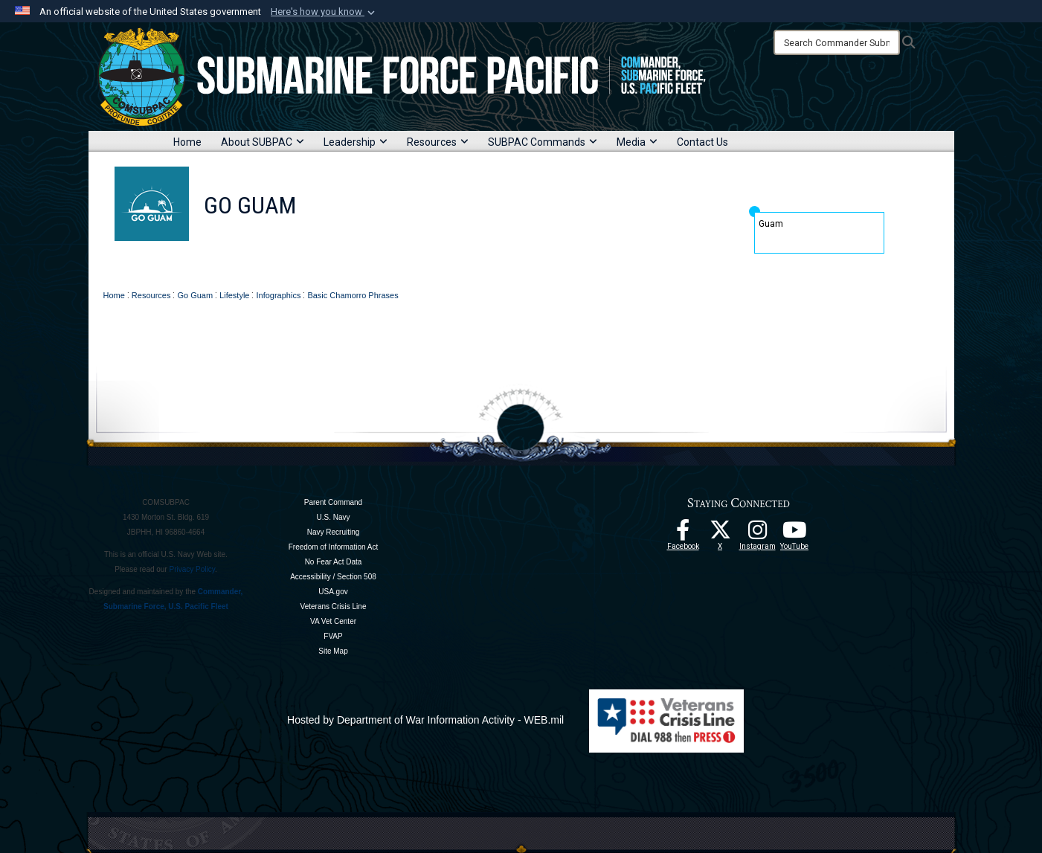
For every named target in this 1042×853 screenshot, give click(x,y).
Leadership (355, 142)
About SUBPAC (262, 142)
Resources (438, 142)
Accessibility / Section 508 (333, 577)
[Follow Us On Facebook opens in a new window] (682, 534)
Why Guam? (377, 270)
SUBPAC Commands (542, 142)
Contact (754, 270)
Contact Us (702, 142)
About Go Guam (290, 270)
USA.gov (332, 592)
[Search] (837, 42)
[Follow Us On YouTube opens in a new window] (794, 534)
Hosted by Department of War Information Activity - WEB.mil (425, 720)
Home (187, 142)
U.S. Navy (333, 517)
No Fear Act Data (333, 562)
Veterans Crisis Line (333, 606)
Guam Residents (537, 270)
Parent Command (333, 502)
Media (637, 142)
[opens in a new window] (757, 534)
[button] (324, 11)
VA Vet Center (333, 621)
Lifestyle (619, 270)
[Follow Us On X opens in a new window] (720, 534)
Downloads (687, 270)
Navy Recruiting (333, 532)
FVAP (333, 636)
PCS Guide (452, 270)
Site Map (332, 651)
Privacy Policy (193, 569)
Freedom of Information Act (334, 547)
